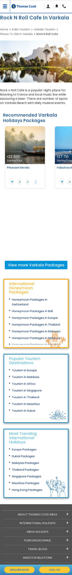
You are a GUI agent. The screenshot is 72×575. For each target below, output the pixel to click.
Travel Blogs (48, 548)
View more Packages (36, 265)
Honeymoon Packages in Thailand (36, 324)
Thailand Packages (25, 470)
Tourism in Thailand (25, 397)
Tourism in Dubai (23, 411)
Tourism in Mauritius (26, 404)
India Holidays (48, 531)
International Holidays (44, 522)
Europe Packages (24, 449)
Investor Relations (46, 557)
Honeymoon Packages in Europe (35, 318)
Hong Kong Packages (27, 490)
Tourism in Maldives (25, 377)
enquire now (19, 570)
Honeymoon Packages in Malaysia (36, 331)
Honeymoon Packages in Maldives (36, 338)
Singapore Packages (26, 476)
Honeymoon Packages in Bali (32, 311)
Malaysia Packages (25, 463)
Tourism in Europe (24, 370)
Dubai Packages (23, 456)
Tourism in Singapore (27, 390)
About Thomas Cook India (43, 514)
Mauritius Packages (25, 483)
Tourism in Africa (23, 384)
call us (54, 570)
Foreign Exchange (46, 540)
